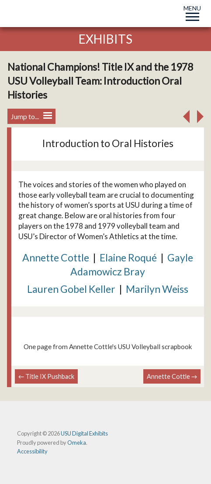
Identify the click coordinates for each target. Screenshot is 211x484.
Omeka (76, 442)
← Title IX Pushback (46, 376)
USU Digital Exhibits (84, 433)
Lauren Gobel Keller (71, 289)
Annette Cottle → (172, 376)
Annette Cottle (55, 257)
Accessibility (32, 451)
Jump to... (31, 116)
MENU (192, 11)
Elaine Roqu (126, 257)
